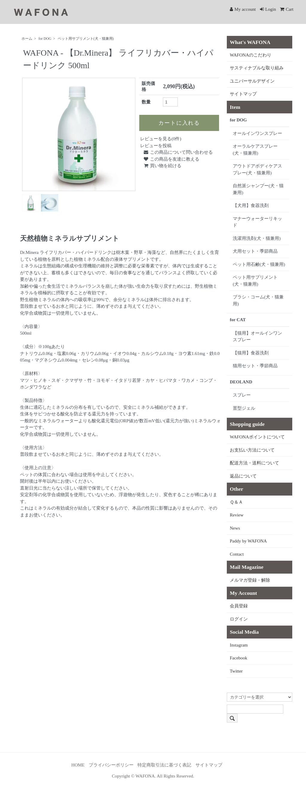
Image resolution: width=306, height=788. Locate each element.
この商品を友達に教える (171, 159)
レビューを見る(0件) (160, 138)
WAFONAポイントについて (257, 437)
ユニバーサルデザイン (252, 81)
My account (243, 9)
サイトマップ (243, 94)
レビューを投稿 (156, 145)
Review (237, 515)
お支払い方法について (252, 450)
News (235, 528)
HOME (78, 765)
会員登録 (239, 605)
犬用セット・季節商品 (255, 251)
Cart (286, 9)
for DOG (45, 38)
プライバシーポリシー (111, 765)
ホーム (27, 38)
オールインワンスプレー (257, 133)
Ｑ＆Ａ (236, 502)
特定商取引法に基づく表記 (164, 765)
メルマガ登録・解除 (250, 580)
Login (268, 9)
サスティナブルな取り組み (257, 67)
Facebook (238, 658)
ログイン (239, 619)
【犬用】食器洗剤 (251, 205)
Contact (237, 554)
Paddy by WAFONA (248, 541)
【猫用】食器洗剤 (251, 352)
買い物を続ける (162, 165)
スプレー (242, 395)
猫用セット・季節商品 (255, 365)
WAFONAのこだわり (250, 55)
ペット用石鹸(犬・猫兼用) (259, 264)
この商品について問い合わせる (178, 152)
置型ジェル (244, 408)
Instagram (239, 645)
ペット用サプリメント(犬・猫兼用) (86, 38)
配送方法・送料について (254, 463)
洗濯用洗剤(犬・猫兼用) (257, 238)
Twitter (236, 671)
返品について (243, 476)
